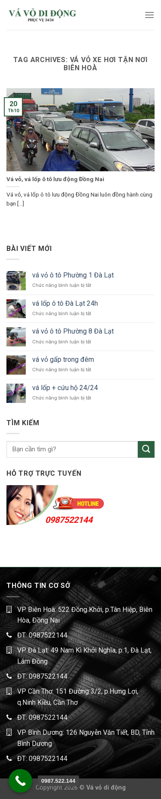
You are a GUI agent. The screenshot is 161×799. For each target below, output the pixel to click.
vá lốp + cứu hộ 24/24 (65, 388)
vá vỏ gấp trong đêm (63, 359)
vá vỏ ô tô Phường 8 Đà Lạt (73, 331)
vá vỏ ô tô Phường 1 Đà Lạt (73, 275)
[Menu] (149, 14)
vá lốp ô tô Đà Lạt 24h (65, 303)
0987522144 (68, 520)
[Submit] (146, 449)
